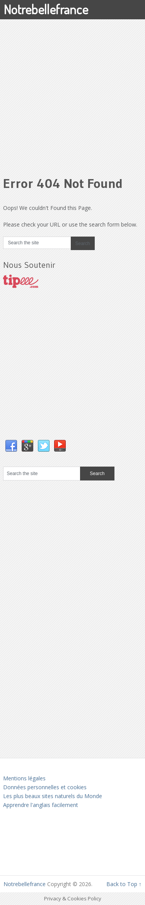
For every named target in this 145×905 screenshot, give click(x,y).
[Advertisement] (72, 91)
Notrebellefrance (45, 9)
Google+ (27, 446)
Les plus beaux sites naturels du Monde (52, 796)
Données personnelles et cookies (45, 787)
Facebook (11, 446)
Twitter (44, 446)
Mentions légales (24, 778)
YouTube (60, 446)
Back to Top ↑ (124, 884)
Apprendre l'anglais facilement (40, 805)
